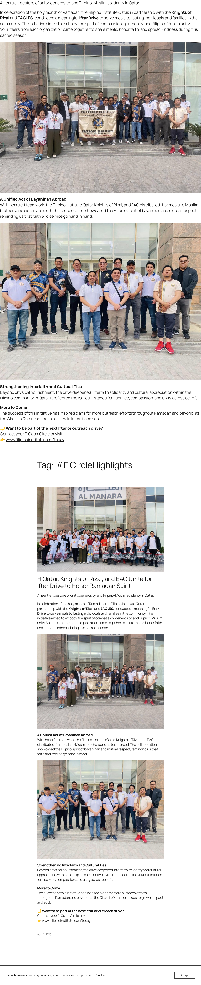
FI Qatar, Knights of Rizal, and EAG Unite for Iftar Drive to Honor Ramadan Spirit (94, 582)
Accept (185, 975)
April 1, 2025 (44, 934)
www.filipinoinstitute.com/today (35, 439)
